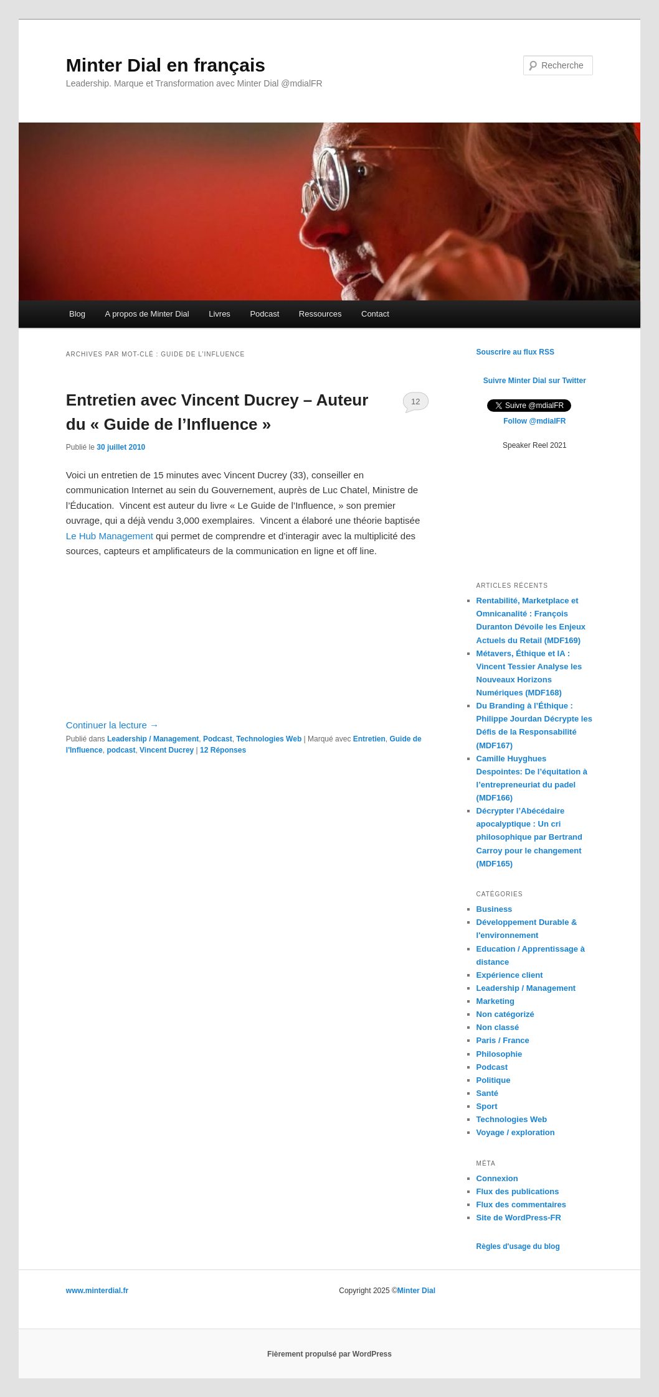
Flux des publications (517, 1191)
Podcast (264, 313)
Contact (375, 313)
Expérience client (509, 975)
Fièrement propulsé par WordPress (329, 1354)
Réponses (223, 750)
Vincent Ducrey (167, 750)
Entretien (369, 739)
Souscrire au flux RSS (515, 352)
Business (494, 909)
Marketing (495, 1001)
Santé (487, 1093)
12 (415, 401)
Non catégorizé (505, 1014)
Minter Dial (416, 1290)
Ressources (320, 313)
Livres (219, 313)
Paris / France (502, 1040)
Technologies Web (268, 739)
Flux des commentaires (521, 1204)
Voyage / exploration (515, 1132)
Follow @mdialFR (534, 421)
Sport (487, 1106)
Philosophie (499, 1054)
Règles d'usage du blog (518, 1246)
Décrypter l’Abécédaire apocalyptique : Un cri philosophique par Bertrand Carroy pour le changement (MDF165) (529, 837)
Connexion (497, 1178)
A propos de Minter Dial (147, 313)
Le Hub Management (109, 536)
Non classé (497, 1027)
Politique (493, 1080)
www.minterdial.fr (97, 1290)
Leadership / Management (153, 739)
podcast (121, 750)
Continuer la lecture (112, 725)
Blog (77, 313)
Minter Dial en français (165, 65)
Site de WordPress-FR (518, 1217)
